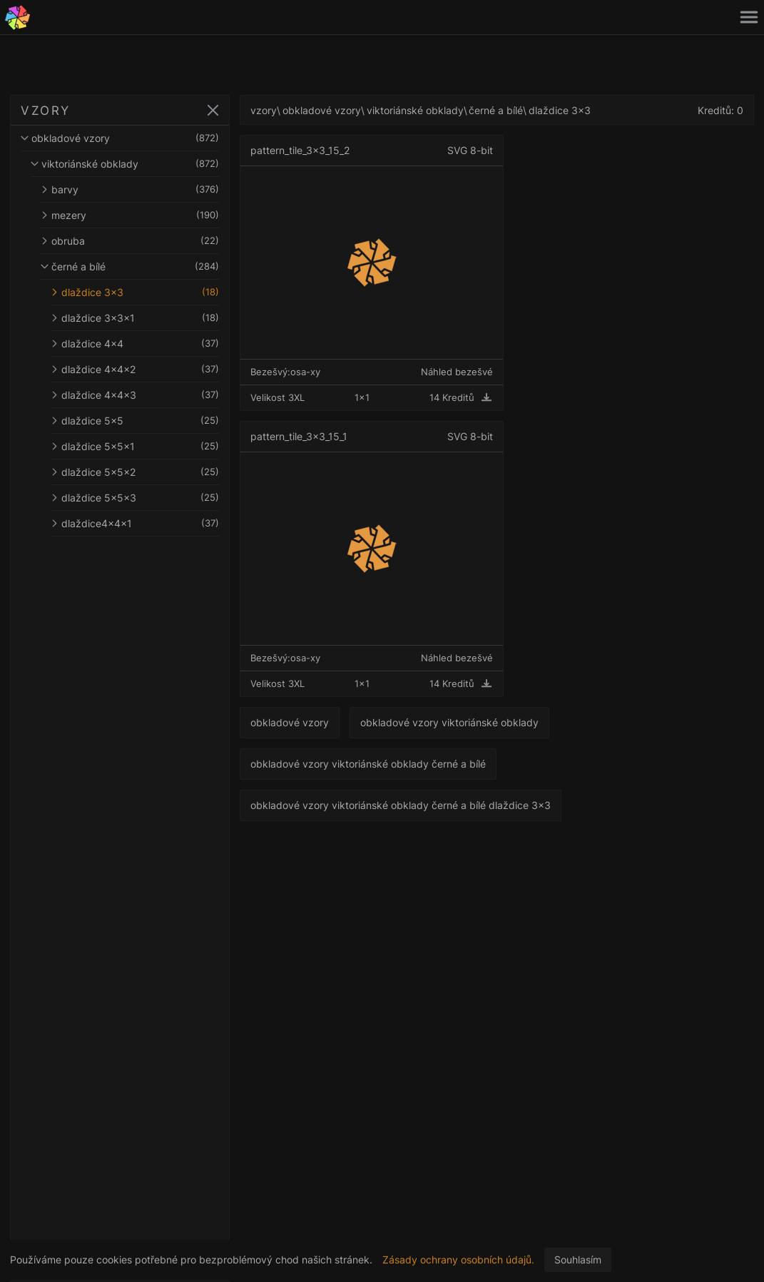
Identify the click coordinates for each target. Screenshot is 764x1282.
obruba (130, 240)
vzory (263, 110)
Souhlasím (577, 1259)
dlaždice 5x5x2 (135, 471)
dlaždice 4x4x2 (135, 369)
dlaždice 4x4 (135, 343)
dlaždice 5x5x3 (135, 497)
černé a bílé (130, 266)
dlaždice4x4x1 (135, 523)
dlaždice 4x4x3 (135, 394)
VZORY (46, 110)
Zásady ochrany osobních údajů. (458, 1259)
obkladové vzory (120, 138)
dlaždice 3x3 (135, 292)
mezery (130, 215)
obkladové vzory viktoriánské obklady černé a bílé (368, 764)
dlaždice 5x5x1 (135, 446)
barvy (130, 189)
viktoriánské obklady (125, 163)
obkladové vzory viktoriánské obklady (449, 722)
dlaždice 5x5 (135, 420)
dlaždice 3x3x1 (135, 317)
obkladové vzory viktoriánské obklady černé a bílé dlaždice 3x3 (400, 805)
